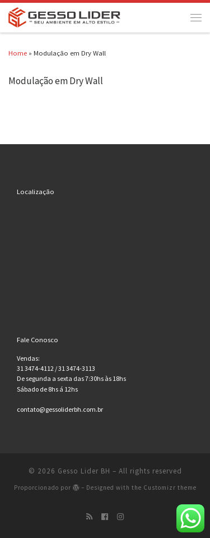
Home (17, 52)
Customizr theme (170, 487)
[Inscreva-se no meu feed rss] (89, 517)
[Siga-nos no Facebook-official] (104, 517)
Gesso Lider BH (84, 471)
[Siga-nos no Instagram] (120, 517)
